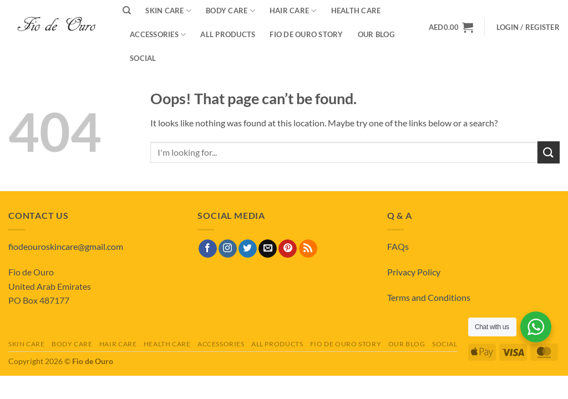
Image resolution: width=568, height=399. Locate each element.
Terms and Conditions (428, 297)
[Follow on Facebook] (208, 248)
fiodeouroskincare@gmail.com (65, 246)
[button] (528, 27)
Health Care (167, 344)
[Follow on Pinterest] (287, 248)
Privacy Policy (413, 272)
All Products (227, 34)
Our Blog (376, 34)
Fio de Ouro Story (306, 34)
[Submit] (548, 152)
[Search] (127, 10)
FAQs (398, 246)
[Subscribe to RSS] (308, 248)
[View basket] (451, 27)
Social (143, 58)
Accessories (158, 34)
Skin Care (26, 344)
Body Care (72, 344)
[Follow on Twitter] (248, 248)
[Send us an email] (267, 248)
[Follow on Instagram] (228, 248)
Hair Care (118, 344)
